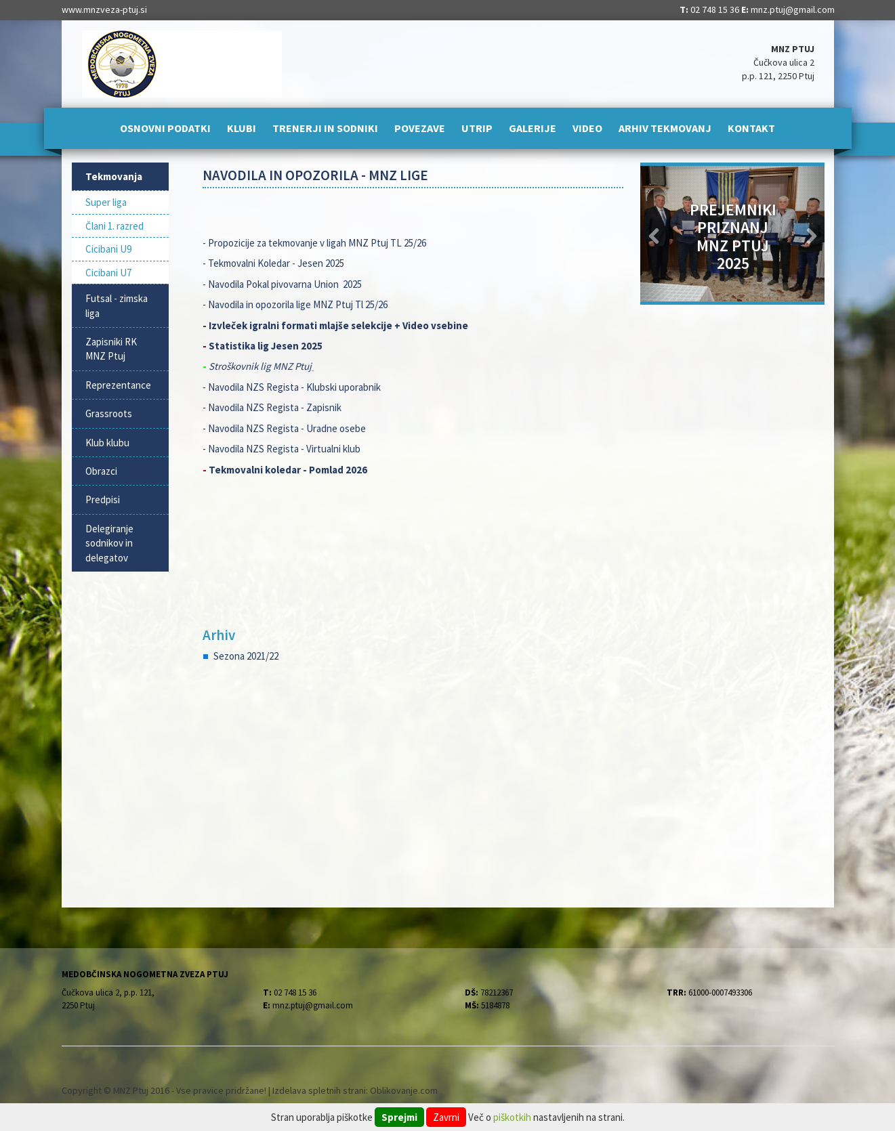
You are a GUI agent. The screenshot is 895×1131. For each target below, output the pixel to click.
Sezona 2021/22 (245, 655)
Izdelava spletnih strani (319, 1090)
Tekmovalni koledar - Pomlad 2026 (288, 469)
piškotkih (512, 1117)
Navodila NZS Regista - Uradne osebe (287, 428)
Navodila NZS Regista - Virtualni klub (284, 448)
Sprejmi (399, 1117)
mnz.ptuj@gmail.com (793, 9)
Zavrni (446, 1117)
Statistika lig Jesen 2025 (267, 345)
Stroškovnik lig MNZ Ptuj (260, 366)
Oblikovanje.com (404, 1090)
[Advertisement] (413, 782)
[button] (654, 233)
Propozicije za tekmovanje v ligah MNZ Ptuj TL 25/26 (317, 242)
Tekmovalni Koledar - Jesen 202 (273, 263)
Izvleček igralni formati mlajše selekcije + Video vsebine (338, 325)
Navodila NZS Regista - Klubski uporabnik (294, 387)
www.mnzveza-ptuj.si (104, 9)
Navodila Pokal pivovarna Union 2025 (285, 284)
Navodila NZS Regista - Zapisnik (274, 407)
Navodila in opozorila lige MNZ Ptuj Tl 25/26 (299, 304)
